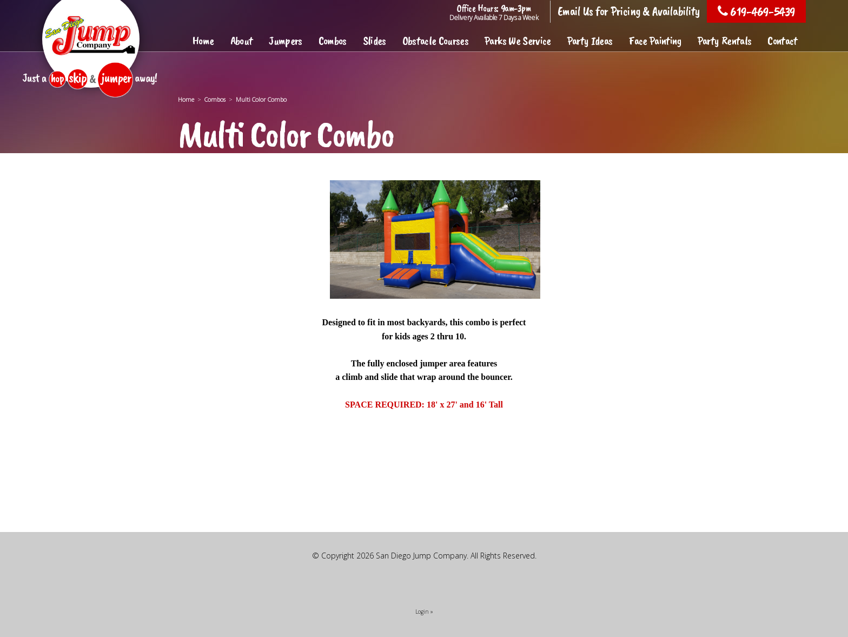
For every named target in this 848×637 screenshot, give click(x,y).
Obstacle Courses (435, 40)
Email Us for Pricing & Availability (629, 11)
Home (203, 40)
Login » (424, 611)
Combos (333, 40)
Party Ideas (590, 40)
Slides (374, 40)
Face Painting (654, 40)
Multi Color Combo (261, 99)
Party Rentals (724, 40)
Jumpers (285, 40)
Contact (782, 40)
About (241, 40)
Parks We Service (518, 40)
